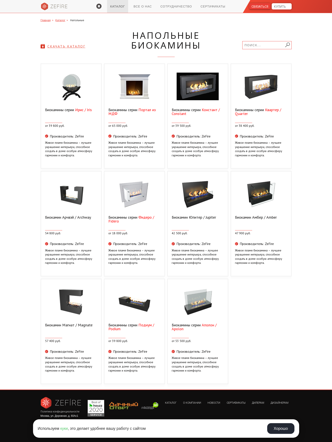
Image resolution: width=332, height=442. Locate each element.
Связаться (260, 6)
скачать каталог (66, 46)
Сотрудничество (176, 6)
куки (64, 428)
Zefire (54, 6)
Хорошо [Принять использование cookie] (281, 428)
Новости (214, 402)
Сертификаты (212, 6)
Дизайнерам (279, 402)
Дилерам (258, 402)
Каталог (117, 6)
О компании (192, 402)
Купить (280, 6)
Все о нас (142, 6)
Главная (46, 20)
